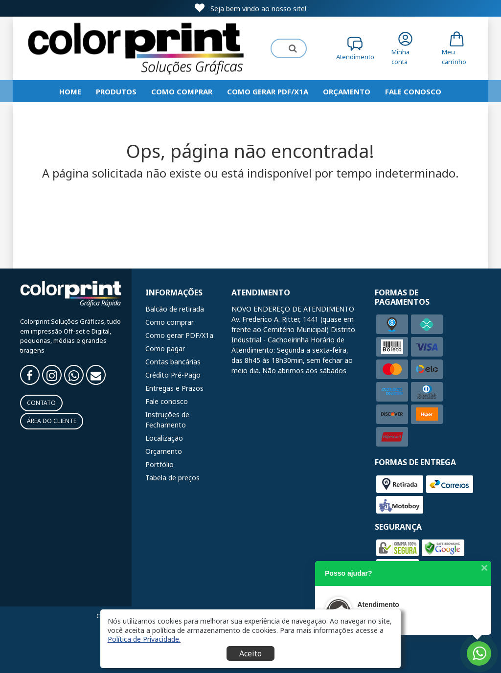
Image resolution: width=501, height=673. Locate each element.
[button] (144, 638)
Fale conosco (166, 401)
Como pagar (165, 348)
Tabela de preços (172, 477)
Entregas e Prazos (174, 388)
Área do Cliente (51, 421)
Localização (164, 438)
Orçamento (346, 91)
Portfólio (159, 464)
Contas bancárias (173, 361)
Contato (41, 403)
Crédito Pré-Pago (173, 375)
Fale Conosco (413, 91)
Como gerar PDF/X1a (267, 91)
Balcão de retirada (174, 309)
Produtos (116, 91)
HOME (70, 91)
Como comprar (181, 91)
